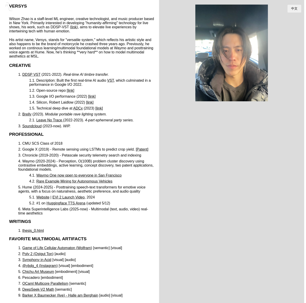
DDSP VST (31, 74)
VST (110, 80)
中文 (294, 8)
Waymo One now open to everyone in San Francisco (79, 175)
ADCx (78, 108)
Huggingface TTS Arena (66, 203)
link (74, 27)
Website (43, 197)
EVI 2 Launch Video (68, 197)
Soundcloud (32, 126)
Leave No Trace (49, 120)
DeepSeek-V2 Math (38, 289)
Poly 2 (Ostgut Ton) (38, 254)
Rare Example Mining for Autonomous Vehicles (74, 181)
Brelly (26, 114)
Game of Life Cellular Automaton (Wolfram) (57, 248)
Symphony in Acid (36, 260)
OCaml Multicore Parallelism (45, 283)
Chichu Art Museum (38, 272)
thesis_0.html (33, 230)
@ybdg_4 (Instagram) (40, 266)
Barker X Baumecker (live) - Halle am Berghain (60, 295)
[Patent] (142, 149)
